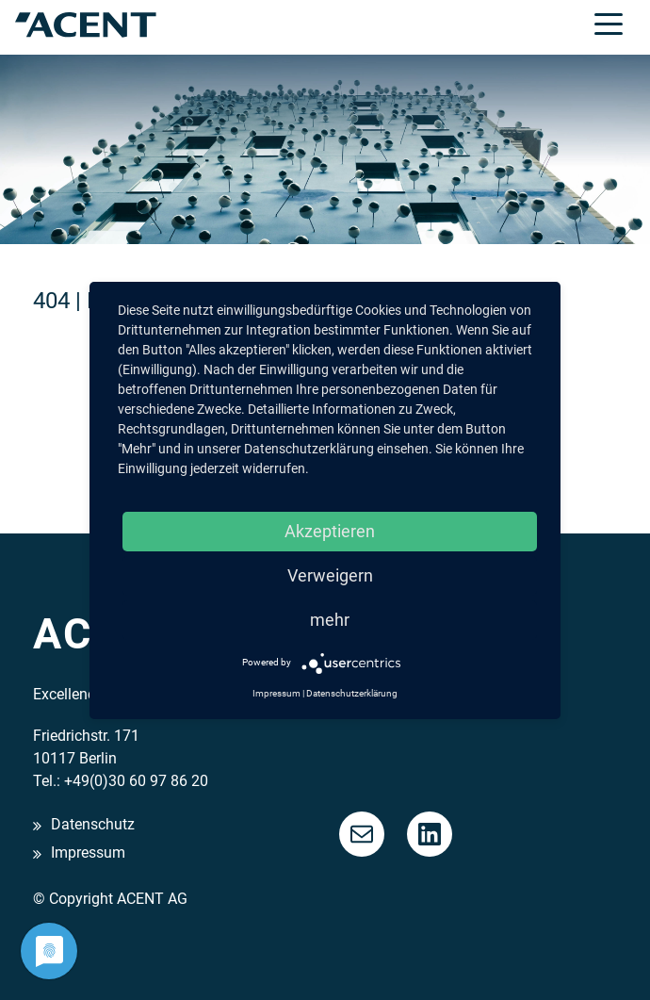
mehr (329, 620)
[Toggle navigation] (608, 22)
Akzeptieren (329, 531)
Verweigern (330, 575)
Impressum (88, 853)
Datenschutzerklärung (352, 693)
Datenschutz (93, 825)
